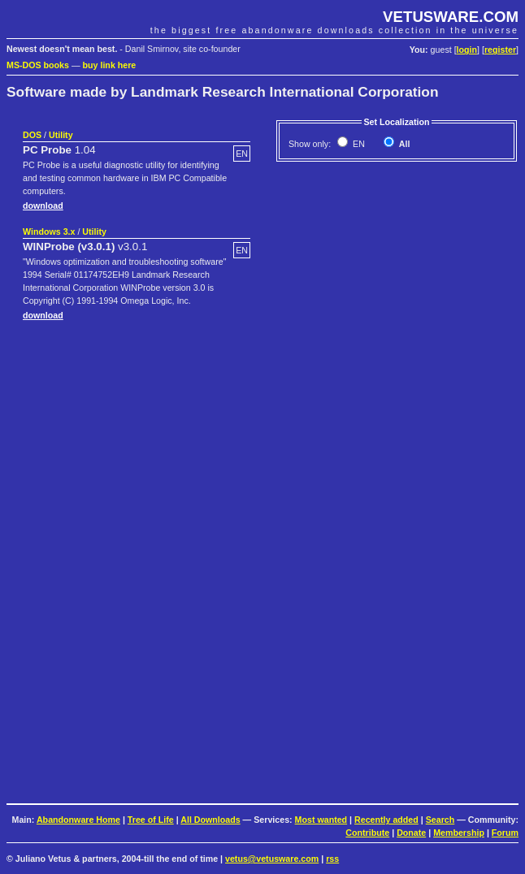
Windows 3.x (49, 231)
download (43, 205)
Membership (458, 832)
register (500, 49)
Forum (505, 832)
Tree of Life (151, 819)
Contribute (367, 832)
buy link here (110, 65)
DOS (32, 135)
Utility (61, 135)
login (467, 49)
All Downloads (210, 819)
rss (332, 858)
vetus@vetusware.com (272, 858)
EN (357, 144)
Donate (411, 832)
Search (440, 819)
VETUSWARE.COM (450, 16)
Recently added (386, 819)
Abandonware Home (78, 819)
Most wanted (321, 819)
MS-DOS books (38, 65)
